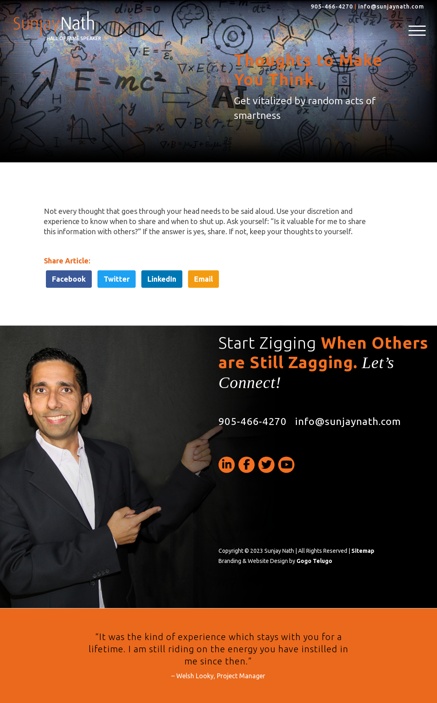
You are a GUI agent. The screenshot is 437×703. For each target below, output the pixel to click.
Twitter (117, 279)
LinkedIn (161, 279)
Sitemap (362, 551)
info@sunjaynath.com (391, 6)
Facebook (69, 279)
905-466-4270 (332, 6)
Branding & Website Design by (275, 561)
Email (203, 279)
